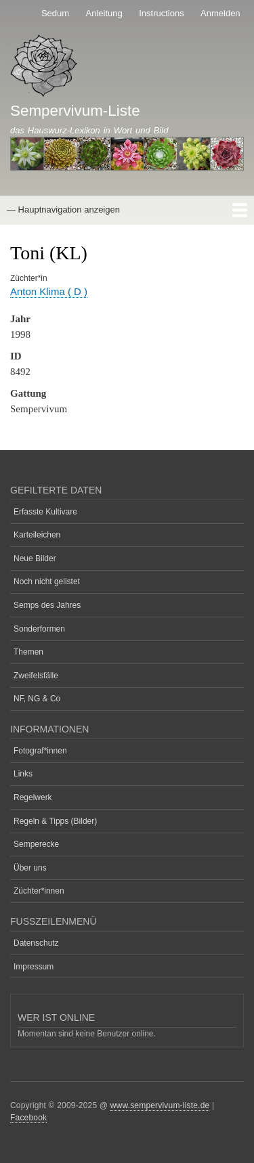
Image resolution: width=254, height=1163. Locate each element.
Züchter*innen (39, 891)
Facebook (28, 1117)
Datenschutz (36, 943)
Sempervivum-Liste (75, 110)
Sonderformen (39, 629)
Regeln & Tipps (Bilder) (55, 821)
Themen (28, 652)
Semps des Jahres (47, 605)
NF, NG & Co (37, 698)
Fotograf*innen (40, 750)
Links (23, 773)
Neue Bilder (35, 558)
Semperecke (36, 844)
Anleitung (104, 13)
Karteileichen (37, 535)
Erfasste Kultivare (45, 512)
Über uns (30, 868)
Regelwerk (33, 797)
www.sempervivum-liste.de (160, 1105)
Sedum (55, 13)
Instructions (161, 13)
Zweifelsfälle (36, 675)
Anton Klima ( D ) (48, 291)
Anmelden (220, 13)
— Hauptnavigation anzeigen (63, 209)
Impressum (34, 966)
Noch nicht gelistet (47, 581)
